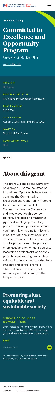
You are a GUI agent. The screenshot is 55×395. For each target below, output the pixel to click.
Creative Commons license (27, 390)
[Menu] (49, 5)
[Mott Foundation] (19, 5)
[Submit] (49, 347)
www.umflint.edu (12, 64)
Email (6, 340)
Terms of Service (26, 358)
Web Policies (8, 390)
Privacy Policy (8, 358)
